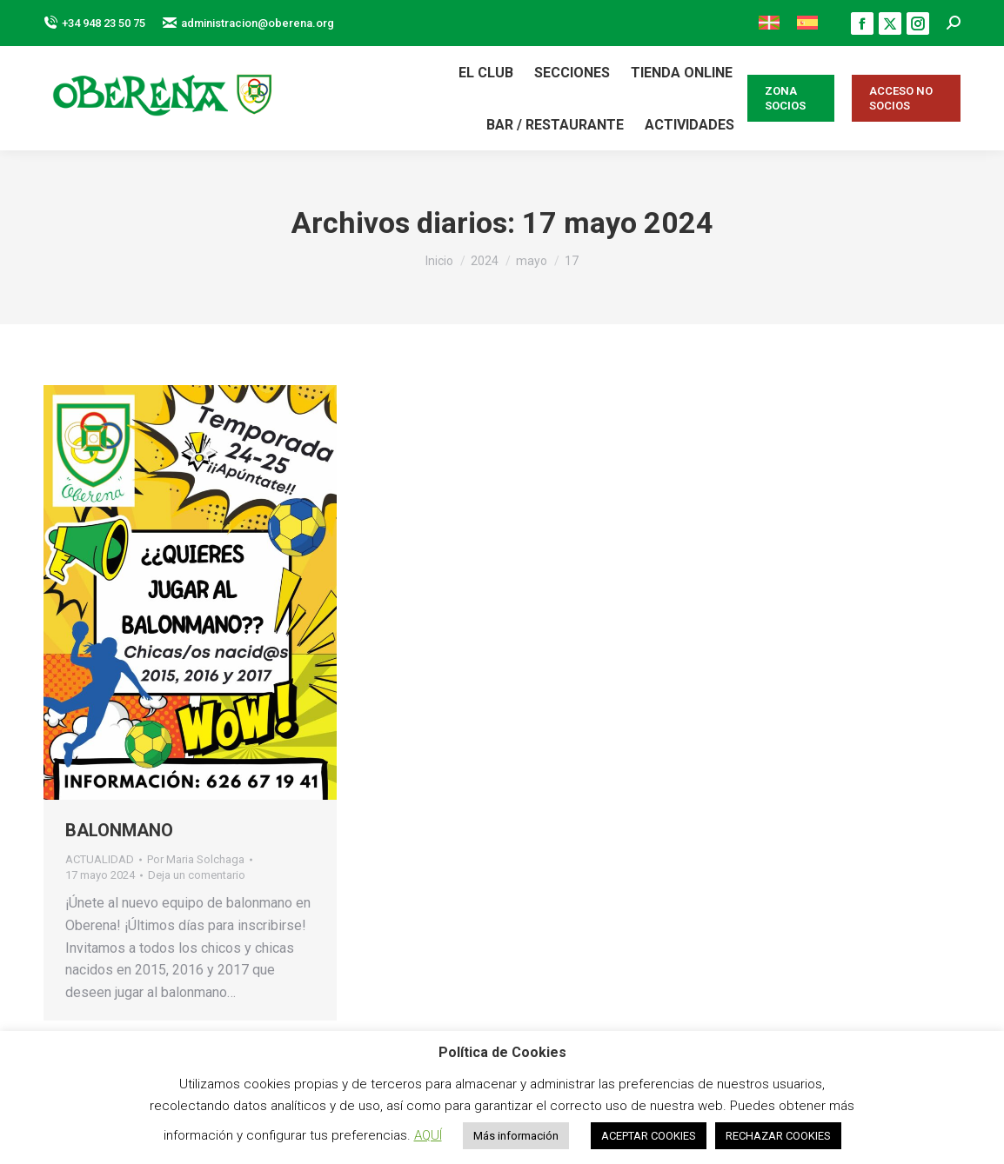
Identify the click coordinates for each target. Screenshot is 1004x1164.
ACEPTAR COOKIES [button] (648, 1135)
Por (195, 859)
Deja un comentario (196, 874)
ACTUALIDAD (99, 859)
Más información (516, 1135)
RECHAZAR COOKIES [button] (778, 1135)
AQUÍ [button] (428, 1135)
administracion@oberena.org (248, 23)
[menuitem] (769, 23)
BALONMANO (119, 830)
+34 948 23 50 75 (94, 23)
